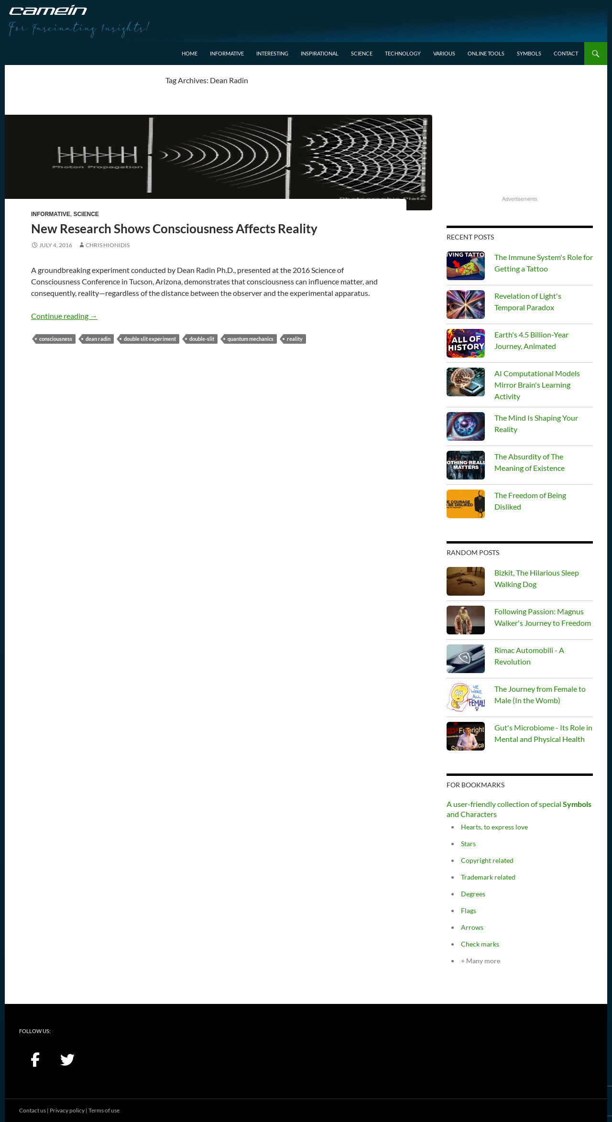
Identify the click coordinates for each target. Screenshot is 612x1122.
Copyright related (487, 860)
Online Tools (486, 53)
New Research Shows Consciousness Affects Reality (174, 228)
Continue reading (64, 315)
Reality (295, 339)
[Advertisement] (520, 134)
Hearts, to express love (494, 827)
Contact (566, 53)
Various (444, 53)
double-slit (201, 339)
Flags (468, 910)
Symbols (529, 53)
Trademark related (488, 877)
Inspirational (320, 53)
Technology (403, 53)
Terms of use (104, 1110)
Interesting (272, 53)
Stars (468, 843)
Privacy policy (67, 1110)
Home (189, 53)
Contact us (32, 1110)
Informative (227, 53)
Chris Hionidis (108, 245)
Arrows (472, 927)
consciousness (55, 339)
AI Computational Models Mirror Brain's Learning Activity (537, 385)
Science (361, 53)
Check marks (480, 944)
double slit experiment (150, 339)
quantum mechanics (250, 339)
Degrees (473, 894)
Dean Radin (98, 339)
